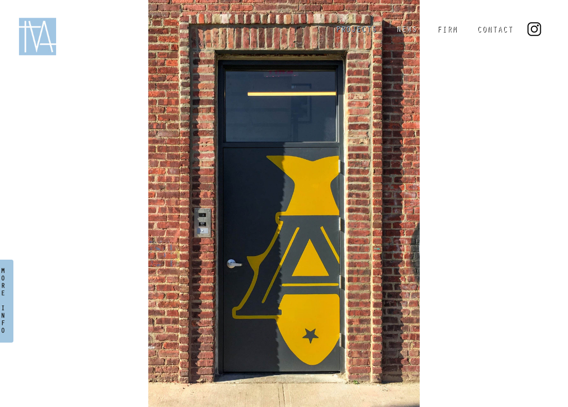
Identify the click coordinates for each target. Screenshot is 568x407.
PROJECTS (356, 30)
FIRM (447, 30)
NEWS (407, 30)
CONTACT (495, 30)
